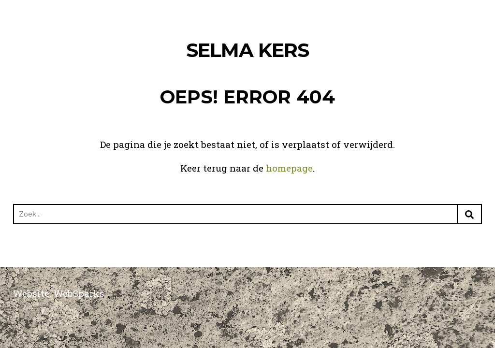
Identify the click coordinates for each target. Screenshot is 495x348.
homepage (289, 168)
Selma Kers (247, 50)
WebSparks (79, 293)
